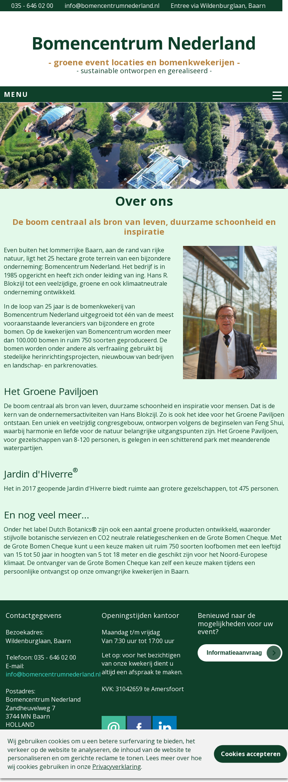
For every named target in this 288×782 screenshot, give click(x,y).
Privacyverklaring (116, 766)
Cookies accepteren (250, 754)
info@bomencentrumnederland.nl (111, 6)
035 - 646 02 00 (32, 6)
